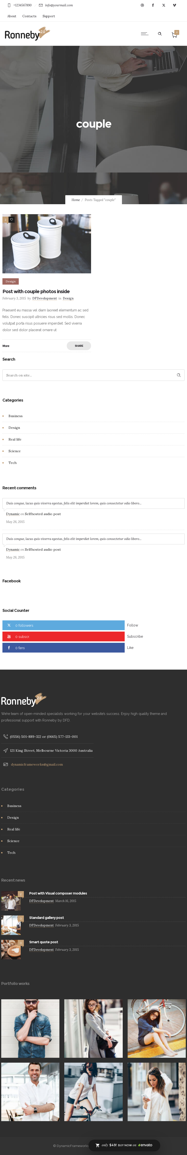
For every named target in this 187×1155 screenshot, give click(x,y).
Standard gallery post (46, 917)
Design (14, 427)
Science (15, 451)
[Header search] (159, 34)
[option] (93, 1028)
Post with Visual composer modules (58, 893)
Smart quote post (43, 942)
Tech (13, 463)
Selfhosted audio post (43, 514)
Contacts (29, 16)
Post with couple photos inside (36, 291)
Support (49, 16)
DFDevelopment (44, 298)
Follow (132, 625)
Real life (15, 439)
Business (16, 416)
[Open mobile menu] (146, 33)
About (11, 16)
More (5, 346)
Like (130, 648)
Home (76, 200)
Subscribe (135, 636)
